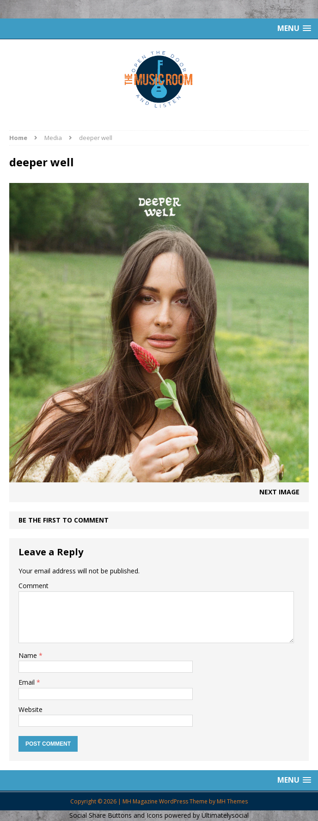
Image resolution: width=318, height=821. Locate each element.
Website (30, 709)
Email (27, 682)
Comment (33, 585)
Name (28, 655)
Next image (279, 491)
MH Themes (232, 801)
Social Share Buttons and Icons (116, 815)
